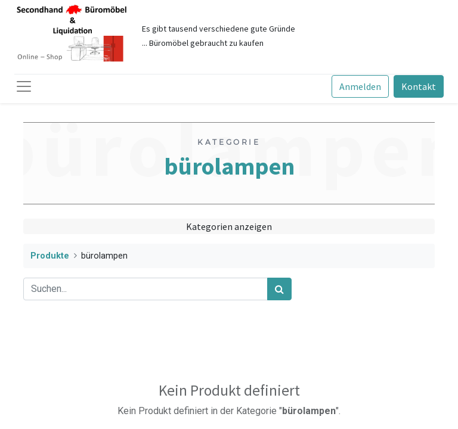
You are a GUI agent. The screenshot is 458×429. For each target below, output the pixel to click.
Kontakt (418, 86)
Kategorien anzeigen (229, 226)
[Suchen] (279, 289)
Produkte (49, 256)
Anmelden (360, 86)
